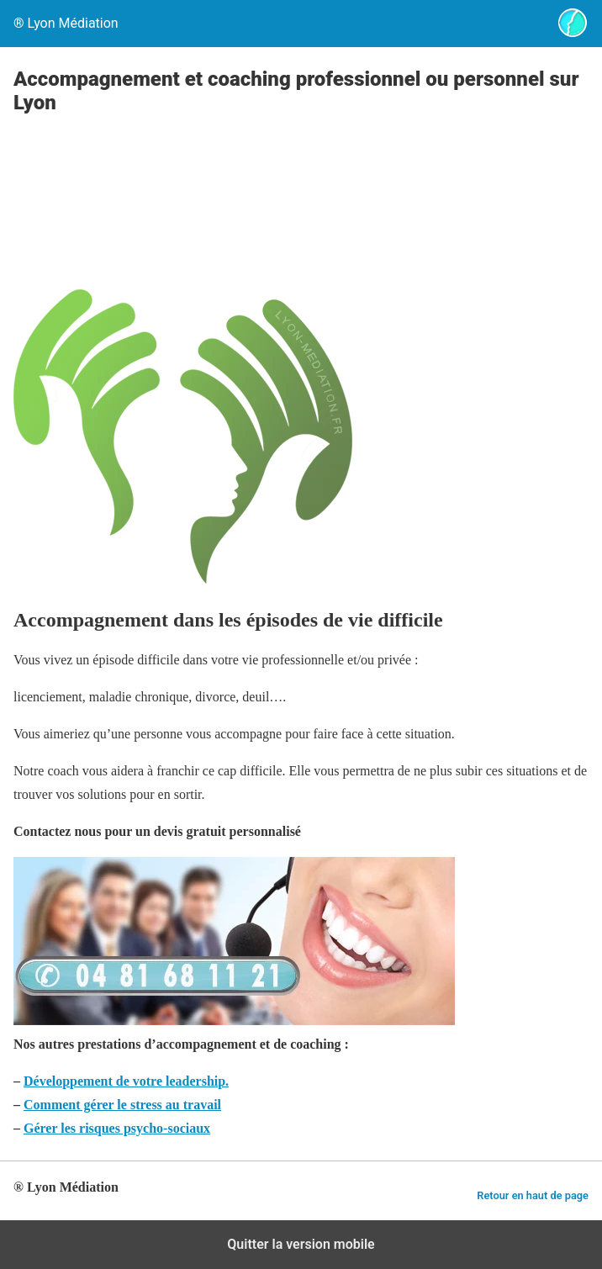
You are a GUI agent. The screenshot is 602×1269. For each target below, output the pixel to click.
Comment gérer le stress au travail (122, 1104)
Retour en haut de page (533, 1195)
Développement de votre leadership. (126, 1081)
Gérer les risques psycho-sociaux (117, 1128)
